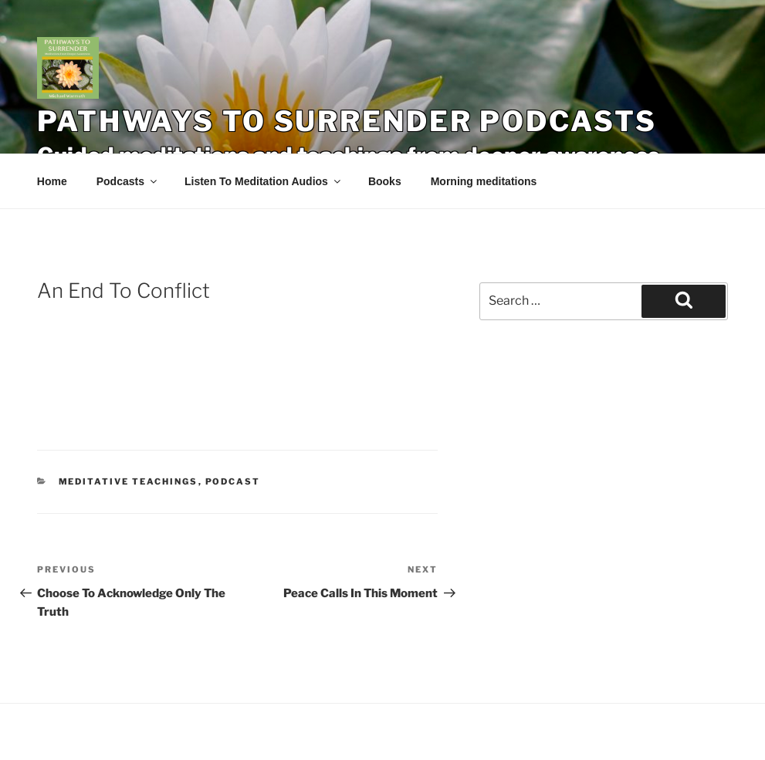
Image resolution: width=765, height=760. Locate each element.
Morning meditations (484, 181)
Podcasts (127, 181)
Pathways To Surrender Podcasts (346, 121)
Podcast (233, 481)
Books (384, 181)
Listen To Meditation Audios (263, 181)
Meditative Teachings (128, 481)
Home (52, 181)
